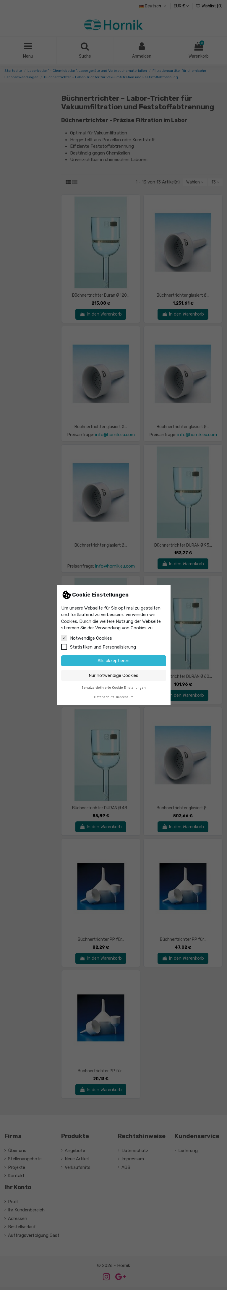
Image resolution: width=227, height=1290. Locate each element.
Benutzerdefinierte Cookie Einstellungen (114, 688)
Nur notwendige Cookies (113, 675)
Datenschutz (104, 697)
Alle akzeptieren (113, 660)
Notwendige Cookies (86, 638)
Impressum (124, 697)
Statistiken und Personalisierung (98, 647)
